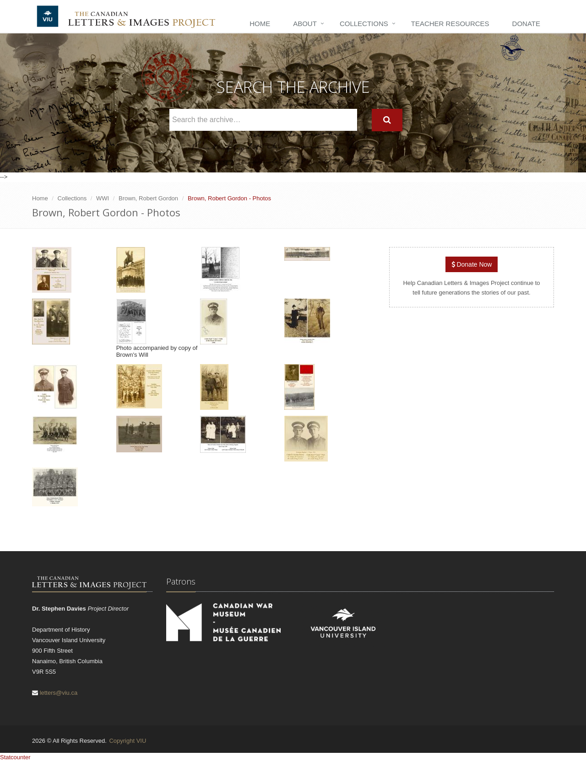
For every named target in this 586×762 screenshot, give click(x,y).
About (305, 23)
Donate (526, 23)
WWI (102, 198)
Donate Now (471, 264)
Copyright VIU (127, 740)
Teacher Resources (450, 23)
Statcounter (15, 757)
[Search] (387, 120)
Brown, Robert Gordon (148, 198)
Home (260, 23)
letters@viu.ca (59, 692)
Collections (364, 23)
